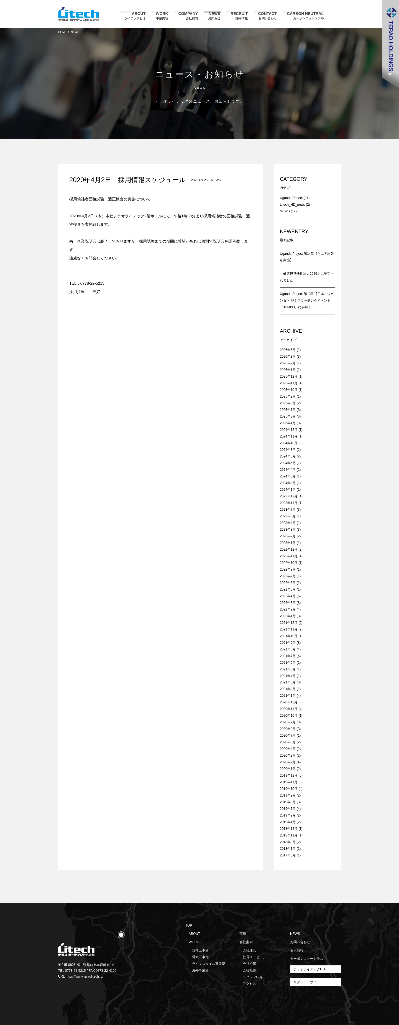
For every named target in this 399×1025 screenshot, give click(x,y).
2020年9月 (288, 722)
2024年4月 (288, 470)
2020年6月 (288, 742)
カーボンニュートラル (306, 959)
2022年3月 (288, 603)
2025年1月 (288, 423)
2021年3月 (288, 682)
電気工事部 (200, 957)
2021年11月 (289, 629)
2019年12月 (289, 775)
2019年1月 (288, 822)
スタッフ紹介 (253, 977)
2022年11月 (289, 556)
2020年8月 (288, 729)
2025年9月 (288, 396)
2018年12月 (289, 829)
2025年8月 (288, 403)
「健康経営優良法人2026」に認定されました (307, 277)
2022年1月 (288, 616)
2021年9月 (288, 643)
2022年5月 (288, 589)
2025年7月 (288, 410)
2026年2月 (288, 363)
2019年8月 (288, 802)
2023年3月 (288, 529)
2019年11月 (289, 782)
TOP (188, 925)
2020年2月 (288, 762)
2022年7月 (288, 576)
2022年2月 (288, 609)
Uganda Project (291, 198)
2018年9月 (288, 842)
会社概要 (249, 970)
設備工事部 (200, 950)
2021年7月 (288, 656)
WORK (194, 942)
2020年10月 (289, 716)
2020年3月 (288, 755)
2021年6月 (288, 663)
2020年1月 (288, 769)
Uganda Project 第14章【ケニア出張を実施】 (307, 257)
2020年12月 (289, 702)
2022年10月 (289, 563)
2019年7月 (288, 809)
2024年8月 (288, 450)
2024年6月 (288, 456)
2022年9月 (288, 569)
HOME (62, 32)
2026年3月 (288, 356)
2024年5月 (288, 463)
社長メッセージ (254, 957)
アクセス (249, 984)
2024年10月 (289, 443)
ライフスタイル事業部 (208, 964)
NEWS (216, 180)
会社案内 (246, 942)
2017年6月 (288, 855)
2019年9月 (288, 795)
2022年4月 (288, 596)
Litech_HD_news (292, 205)
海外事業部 (200, 970)
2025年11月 (289, 383)
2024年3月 (288, 476)
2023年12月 (289, 496)
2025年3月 (288, 416)
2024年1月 (288, 490)
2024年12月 (289, 430)
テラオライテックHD (309, 969)
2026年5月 (288, 350)
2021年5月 (288, 669)
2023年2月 (288, 536)
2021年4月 (288, 676)
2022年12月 (289, 549)
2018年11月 (289, 835)
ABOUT (194, 934)
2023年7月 (288, 510)
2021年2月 (288, 689)
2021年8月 (288, 649)
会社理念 (249, 950)
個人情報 (296, 950)
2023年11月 (289, 503)
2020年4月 (288, 749)
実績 (242, 934)
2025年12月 (289, 376)
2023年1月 (288, 543)
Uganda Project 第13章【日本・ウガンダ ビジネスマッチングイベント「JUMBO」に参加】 (307, 300)
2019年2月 (288, 815)
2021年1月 (288, 696)
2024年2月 (288, 483)
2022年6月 (288, 583)
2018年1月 (288, 849)
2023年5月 (288, 516)
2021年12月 (289, 623)
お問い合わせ (300, 942)
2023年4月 (288, 523)
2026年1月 (288, 370)
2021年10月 (289, 636)
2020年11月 (289, 709)
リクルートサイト (306, 982)
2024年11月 (289, 436)
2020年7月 (288, 735)
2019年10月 (289, 789)
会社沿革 (249, 964)
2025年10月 (289, 390)
